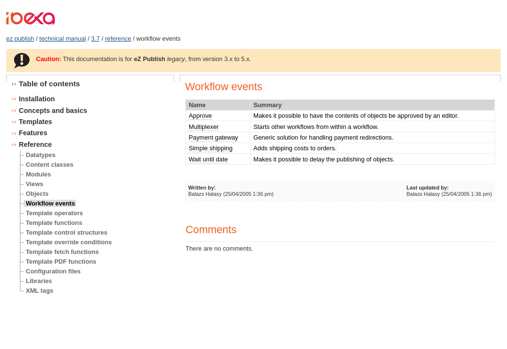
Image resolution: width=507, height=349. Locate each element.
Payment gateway (213, 137)
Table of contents (49, 83)
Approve (200, 115)
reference (118, 38)
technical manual (62, 38)
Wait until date (208, 159)
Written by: (202, 187)
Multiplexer (204, 126)
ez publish (20, 38)
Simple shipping (210, 148)
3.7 (95, 38)
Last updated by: (428, 187)
